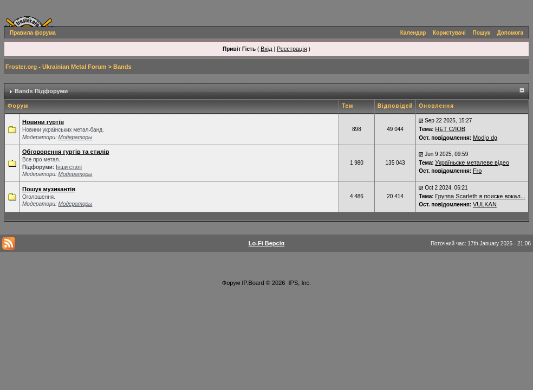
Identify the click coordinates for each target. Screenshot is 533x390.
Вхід (266, 49)
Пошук (481, 33)
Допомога (510, 33)
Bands (122, 66)
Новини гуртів (43, 122)
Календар (413, 33)
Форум (231, 283)
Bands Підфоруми (41, 91)
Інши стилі (69, 167)
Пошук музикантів (48, 189)
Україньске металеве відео (472, 162)
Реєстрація (292, 49)
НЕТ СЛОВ (450, 129)
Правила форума (33, 33)
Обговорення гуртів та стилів (65, 151)
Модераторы (75, 137)
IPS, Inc (299, 283)
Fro (477, 170)
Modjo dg (485, 137)
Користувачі (449, 33)
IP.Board (253, 283)
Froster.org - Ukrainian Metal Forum (55, 66)
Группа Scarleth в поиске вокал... (480, 196)
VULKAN (485, 204)
